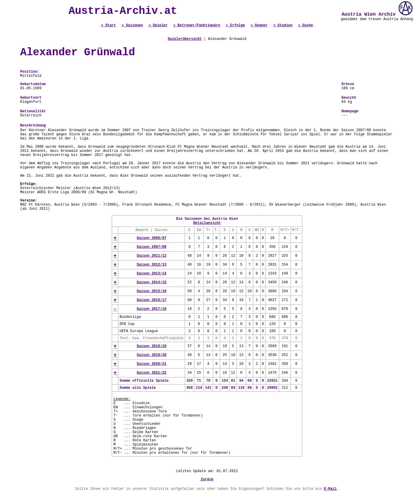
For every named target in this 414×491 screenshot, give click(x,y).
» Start (108, 25)
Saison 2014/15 (152, 282)
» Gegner (259, 25)
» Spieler (158, 25)
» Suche (305, 25)
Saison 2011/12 (152, 256)
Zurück (207, 479)
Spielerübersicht (185, 39)
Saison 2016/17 (152, 300)
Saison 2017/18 (152, 309)
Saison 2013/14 (152, 273)
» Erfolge (235, 25)
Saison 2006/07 (152, 238)
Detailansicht (207, 223)
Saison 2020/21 (152, 364)
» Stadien (282, 25)
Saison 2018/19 (152, 346)
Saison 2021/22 (152, 373)
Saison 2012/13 (152, 265)
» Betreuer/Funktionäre (196, 25)
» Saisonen (132, 25)
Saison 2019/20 (152, 355)
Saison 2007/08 (152, 247)
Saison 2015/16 (152, 291)
